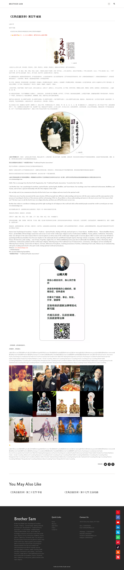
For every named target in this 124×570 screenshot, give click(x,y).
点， (28, 35)
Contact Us (54, 529)
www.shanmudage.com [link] (21, 247)
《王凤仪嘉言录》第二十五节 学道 (25, 492)
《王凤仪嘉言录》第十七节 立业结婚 (80, 492)
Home (53, 521)
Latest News (55, 525)
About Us (54, 523)
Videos (53, 527)
